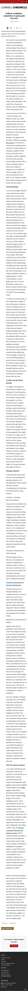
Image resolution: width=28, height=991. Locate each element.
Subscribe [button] (14, 945)
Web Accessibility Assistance (7, 963)
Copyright (3, 961)
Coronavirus (4, 923)
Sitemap (3, 959)
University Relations (5, 965)
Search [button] (22, 1)
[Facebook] (18, 989)
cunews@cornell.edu (6, 975)
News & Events (12, 923)
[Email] (25, 989)
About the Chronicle (5, 957)
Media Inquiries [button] (7, 928)
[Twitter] (22, 989)
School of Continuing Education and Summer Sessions (15, 830)
